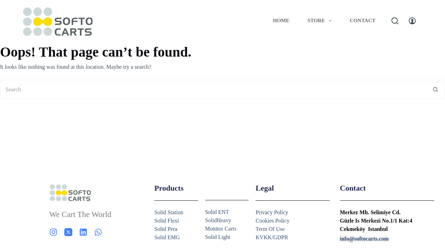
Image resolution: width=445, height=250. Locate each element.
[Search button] (435, 89)
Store (321, 21)
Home (281, 20)
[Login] (412, 20)
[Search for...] (213, 89)
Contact (362, 20)
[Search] (394, 20)
